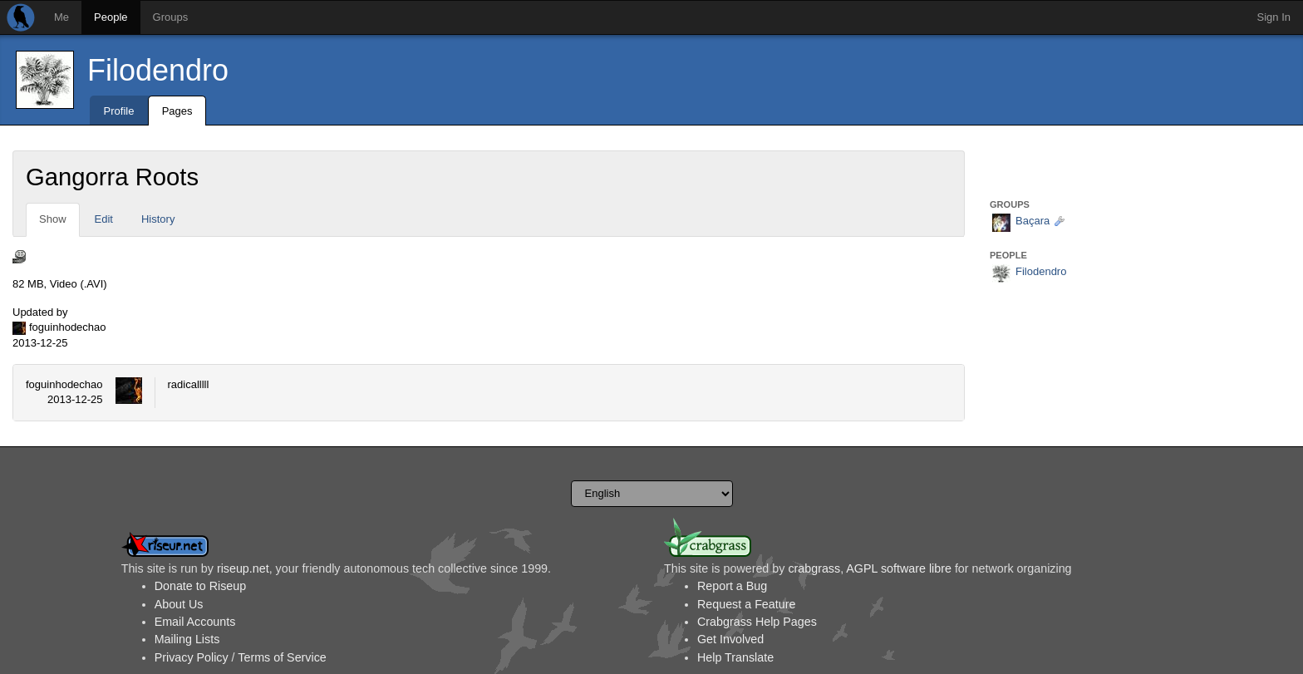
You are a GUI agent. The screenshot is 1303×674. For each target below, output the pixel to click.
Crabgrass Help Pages (757, 621)
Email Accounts (195, 621)
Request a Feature (746, 604)
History (158, 219)
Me (61, 17)
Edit (104, 219)
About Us (179, 604)
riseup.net (243, 568)
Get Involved (730, 639)
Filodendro (158, 70)
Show (52, 219)
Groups (171, 17)
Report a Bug (732, 586)
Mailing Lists (187, 639)
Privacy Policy (192, 657)
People (110, 17)
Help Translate (735, 657)
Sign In (1274, 17)
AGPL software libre (898, 568)
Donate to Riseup (200, 586)
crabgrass (814, 568)
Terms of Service (282, 657)
